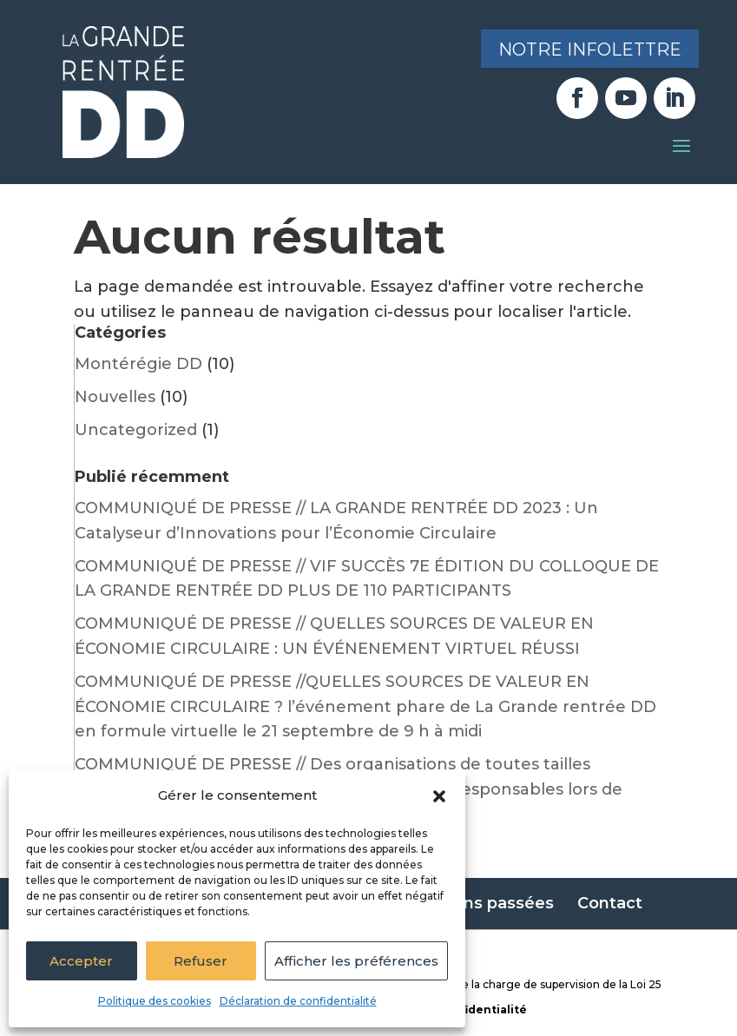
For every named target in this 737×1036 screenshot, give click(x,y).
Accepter (81, 961)
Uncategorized (136, 429)
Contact (609, 903)
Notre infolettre (589, 49)
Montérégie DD (138, 363)
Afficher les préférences (356, 961)
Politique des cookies (154, 1000)
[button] (439, 796)
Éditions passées (486, 903)
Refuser (200, 961)
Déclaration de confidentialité (298, 1000)
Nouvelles (115, 396)
